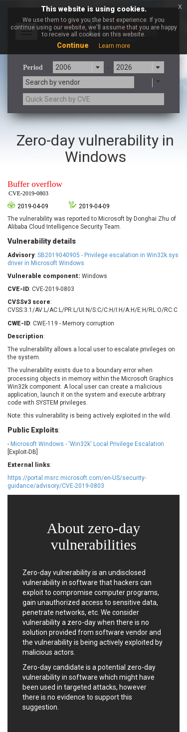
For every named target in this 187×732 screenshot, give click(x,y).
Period (33, 67)
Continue (73, 45)
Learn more (114, 45)
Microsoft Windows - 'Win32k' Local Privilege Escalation (87, 443)
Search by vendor (52, 82)
